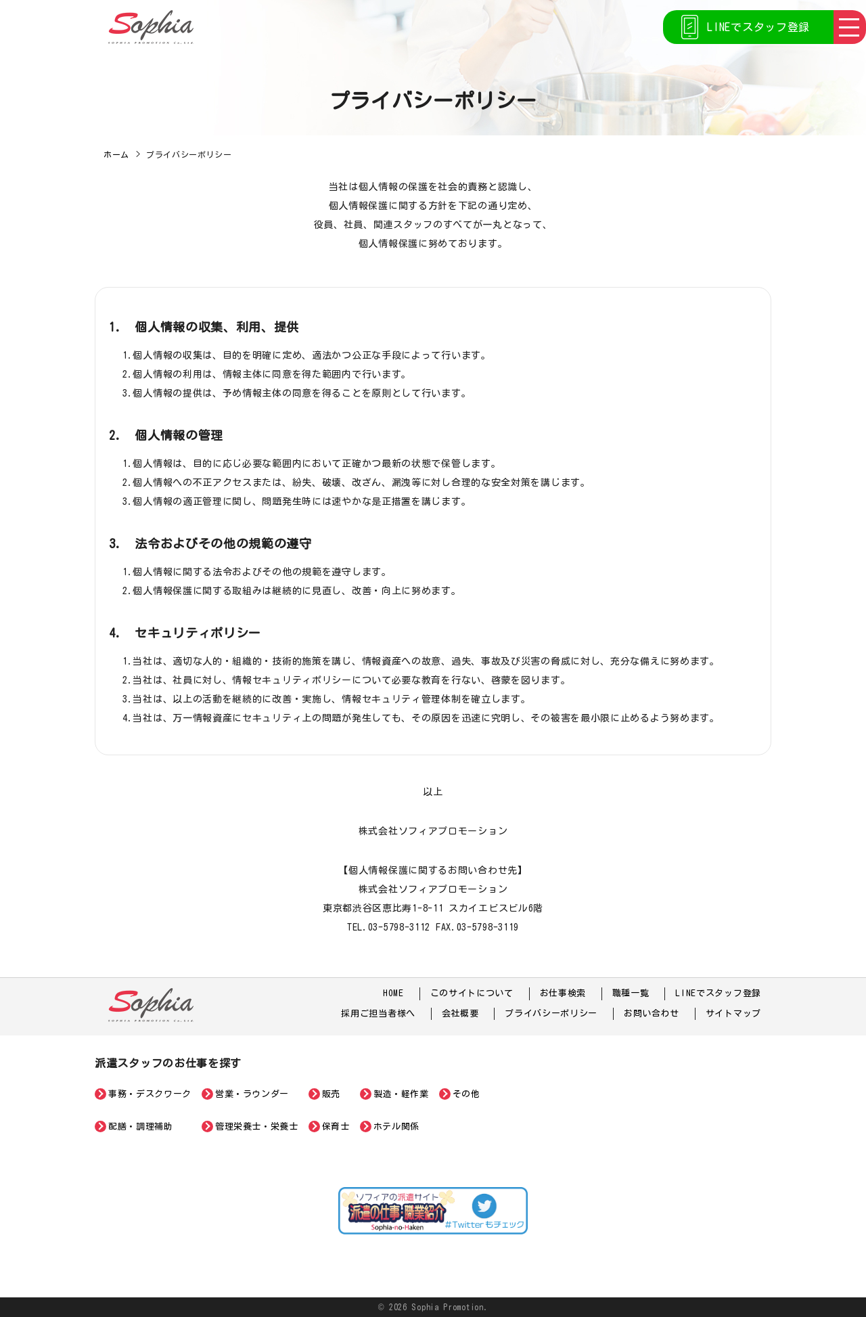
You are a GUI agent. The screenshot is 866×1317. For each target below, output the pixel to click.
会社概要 (460, 1013)
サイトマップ (733, 1013)
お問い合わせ (651, 1013)
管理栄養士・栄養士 (256, 1126)
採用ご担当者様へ (378, 1013)
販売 (331, 1094)
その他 (466, 1094)
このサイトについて (472, 993)
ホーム (116, 154)
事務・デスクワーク (149, 1094)
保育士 (336, 1126)
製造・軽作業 (401, 1094)
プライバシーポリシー (551, 1013)
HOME (393, 993)
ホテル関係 (396, 1126)
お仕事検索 (563, 993)
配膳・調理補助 (140, 1126)
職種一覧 (631, 993)
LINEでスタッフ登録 (758, 27)
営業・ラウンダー (252, 1094)
